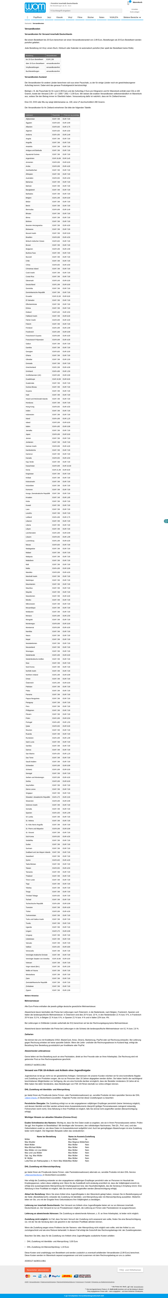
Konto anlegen (134, 12)
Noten (101, 17)
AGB (26, 1282)
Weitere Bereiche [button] (132, 17)
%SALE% (114, 17)
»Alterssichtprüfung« (34, 1175)
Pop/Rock (37, 17)
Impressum (80, 1282)
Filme (80, 17)
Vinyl (70, 17)
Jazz (49, 17)
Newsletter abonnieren (38, 1270)
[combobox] (86, 11)
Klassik (60, 17)
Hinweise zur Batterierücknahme (103, 1282)
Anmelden (134, 9)
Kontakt (88, 1282)
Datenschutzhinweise (48, 1282)
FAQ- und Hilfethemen (130, 1270)
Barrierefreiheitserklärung (66, 1282)
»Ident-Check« (31, 1098)
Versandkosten (34, 1282)
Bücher (91, 17)
